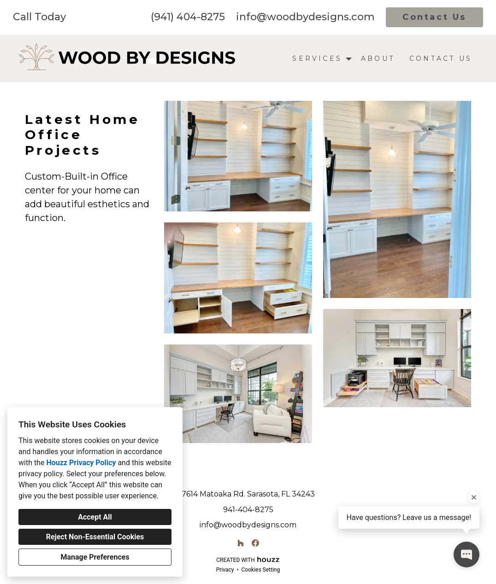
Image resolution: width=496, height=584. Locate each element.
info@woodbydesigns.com (305, 17)
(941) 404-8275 (188, 17)
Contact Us (434, 17)
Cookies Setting (261, 569)
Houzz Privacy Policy (81, 462)
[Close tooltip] (473, 497)
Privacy (225, 569)
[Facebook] (255, 543)
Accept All (95, 517)
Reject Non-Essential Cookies (95, 536)
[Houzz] (241, 543)
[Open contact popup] (466, 554)
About (378, 58)
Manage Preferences (94, 557)
